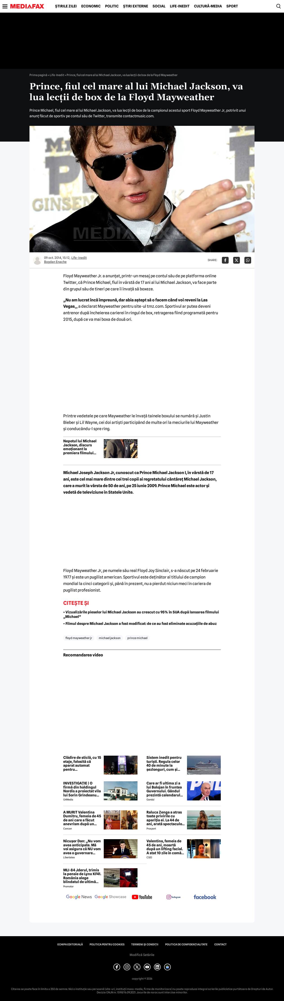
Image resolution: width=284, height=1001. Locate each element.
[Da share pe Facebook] (225, 260)
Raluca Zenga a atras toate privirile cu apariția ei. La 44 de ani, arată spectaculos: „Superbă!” (166, 818)
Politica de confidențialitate (186, 944)
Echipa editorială (70, 944)
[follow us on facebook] (205, 897)
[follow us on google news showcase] (110, 897)
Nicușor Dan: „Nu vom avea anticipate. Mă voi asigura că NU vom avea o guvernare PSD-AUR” (82, 847)
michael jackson (110, 638)
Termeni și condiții (144, 944)
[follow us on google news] (79, 897)
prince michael (137, 638)
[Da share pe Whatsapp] (247, 260)
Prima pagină (38, 75)
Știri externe (135, 6)
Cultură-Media (208, 6)
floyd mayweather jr (78, 638)
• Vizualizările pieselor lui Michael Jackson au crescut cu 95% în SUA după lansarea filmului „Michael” (141, 614)
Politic (112, 6)
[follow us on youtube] (142, 897)
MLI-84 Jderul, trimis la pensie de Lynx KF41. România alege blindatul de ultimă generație (82, 876)
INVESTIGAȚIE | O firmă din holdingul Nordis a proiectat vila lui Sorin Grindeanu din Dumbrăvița (82, 789)
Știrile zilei (66, 6)
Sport (232, 6)
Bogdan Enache (55, 262)
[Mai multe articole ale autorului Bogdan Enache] (37, 260)
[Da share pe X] (236, 260)
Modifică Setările (142, 955)
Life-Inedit (179, 6)
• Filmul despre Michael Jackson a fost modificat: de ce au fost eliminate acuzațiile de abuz (140, 623)
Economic (91, 6)
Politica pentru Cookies (107, 944)
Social (159, 6)
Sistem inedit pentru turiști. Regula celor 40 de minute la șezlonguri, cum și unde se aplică (164, 763)
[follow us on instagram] (173, 897)
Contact (220, 944)
